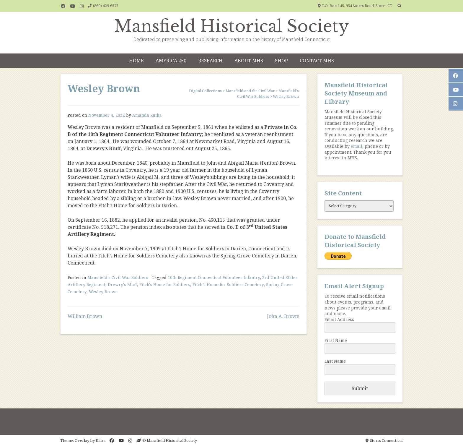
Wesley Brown (103, 291)
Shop (281, 60)
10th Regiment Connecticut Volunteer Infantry (214, 277)
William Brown (85, 316)
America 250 (171, 60)
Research (210, 60)
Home (136, 60)
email (356, 146)
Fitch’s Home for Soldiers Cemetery (228, 284)
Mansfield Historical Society (231, 26)
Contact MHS (317, 60)
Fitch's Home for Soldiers (164, 284)
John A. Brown (283, 316)
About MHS (248, 60)
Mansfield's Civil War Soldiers (117, 277)
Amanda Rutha (147, 115)
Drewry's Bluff (122, 284)
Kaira (100, 440)
